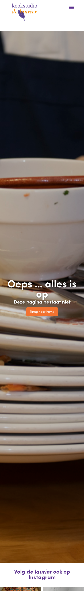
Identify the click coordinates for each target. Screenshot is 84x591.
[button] (71, 7)
